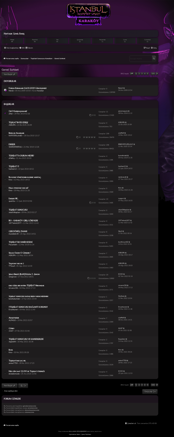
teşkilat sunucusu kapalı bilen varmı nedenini (28, 296)
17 (84, 137)
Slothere (121, 296)
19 (89, 137)
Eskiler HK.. (13, 198)
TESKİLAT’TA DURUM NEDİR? (21, 155)
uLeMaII (121, 133)
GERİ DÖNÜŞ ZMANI (18, 231)
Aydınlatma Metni (74, 434)
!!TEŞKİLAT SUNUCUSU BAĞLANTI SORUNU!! (28, 307)
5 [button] (147, 74)
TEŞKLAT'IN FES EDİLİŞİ (18, 122)
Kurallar (40, 91)
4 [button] (144, 74)
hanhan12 (13, 169)
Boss (11, 350)
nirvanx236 (13, 288)
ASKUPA (12, 125)
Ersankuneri (13, 309)
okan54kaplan (14, 212)
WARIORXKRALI (15, 147)
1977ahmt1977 (15, 223)
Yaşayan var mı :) (16, 263)
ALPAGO (12, 320)
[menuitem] (22, 48)
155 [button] (153, 74)
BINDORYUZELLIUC (125, 144)
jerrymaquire (123, 111)
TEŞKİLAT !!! (14, 166)
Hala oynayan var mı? (18, 188)
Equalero (121, 339)
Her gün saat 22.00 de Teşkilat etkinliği (27, 371)
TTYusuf (12, 266)
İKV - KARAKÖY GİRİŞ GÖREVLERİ (23, 220)
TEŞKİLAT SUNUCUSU (18, 210)
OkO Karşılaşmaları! (18, 111)
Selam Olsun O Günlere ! (20, 253)
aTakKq (11, 158)
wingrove (12, 277)
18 (86, 137)
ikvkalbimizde (14, 374)
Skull (120, 231)
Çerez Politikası (86, 434)
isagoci (121, 198)
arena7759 (13, 363)
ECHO (120, 274)
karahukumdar (14, 299)
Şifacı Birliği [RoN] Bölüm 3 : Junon (24, 274)
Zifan (11, 114)
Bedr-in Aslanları (16, 133)
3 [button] (141, 74)
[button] (132, 73)
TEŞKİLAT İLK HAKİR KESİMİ (20, 242)
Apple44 (12, 342)
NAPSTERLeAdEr (15, 135)
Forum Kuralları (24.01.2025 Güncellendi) (27, 88)
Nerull (11, 91)
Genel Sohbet (10, 70)
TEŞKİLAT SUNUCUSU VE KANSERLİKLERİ (26, 339)
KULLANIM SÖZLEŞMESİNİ (78, 431)
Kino (10, 180)
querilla (12, 201)
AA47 (11, 331)
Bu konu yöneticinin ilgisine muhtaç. (25, 177)
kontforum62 (123, 242)
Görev (11, 328)
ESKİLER (12, 144)
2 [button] (139, 74)
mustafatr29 (13, 234)
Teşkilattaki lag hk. (17, 360)
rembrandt (122, 177)
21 (94, 137)
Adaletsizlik (14, 318)
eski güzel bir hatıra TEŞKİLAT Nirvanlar (26, 285)
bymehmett (122, 155)
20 (92, 137)
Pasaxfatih (13, 244)
